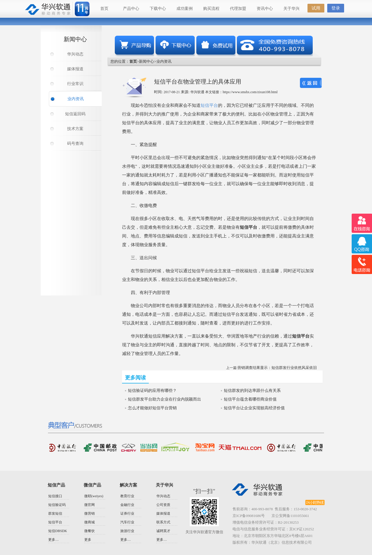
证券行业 (127, 513)
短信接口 (55, 496)
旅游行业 (127, 531)
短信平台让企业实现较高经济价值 (254, 408)
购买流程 (211, 8)
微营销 (89, 513)
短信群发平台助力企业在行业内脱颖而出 (164, 399)
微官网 (89, 505)
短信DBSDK (57, 531)
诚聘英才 (163, 531)
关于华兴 (291, 8)
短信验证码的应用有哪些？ (152, 390)
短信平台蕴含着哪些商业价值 (250, 399)
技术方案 (75, 129)
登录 (335, 8)
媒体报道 (75, 69)
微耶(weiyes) (93, 496)
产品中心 (131, 8)
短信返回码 (75, 114)
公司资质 (163, 505)
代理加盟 (238, 8)
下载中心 (158, 8)
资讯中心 (265, 8)
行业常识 (75, 84)
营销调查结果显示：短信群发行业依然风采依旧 (277, 367)
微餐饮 (89, 531)
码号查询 (75, 143)
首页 (104, 8)
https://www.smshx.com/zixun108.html (250, 92)
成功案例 (184, 8)
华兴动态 (75, 54)
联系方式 (163, 522)
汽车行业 (127, 522)
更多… (53, 540)
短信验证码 (57, 505)
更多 (87, 540)
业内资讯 (75, 99)
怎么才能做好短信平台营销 (152, 408)
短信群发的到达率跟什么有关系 (252, 390)
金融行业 (127, 505)
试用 (316, 8)
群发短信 (55, 513)
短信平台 (209, 105)
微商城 (89, 522)
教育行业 (127, 496)
